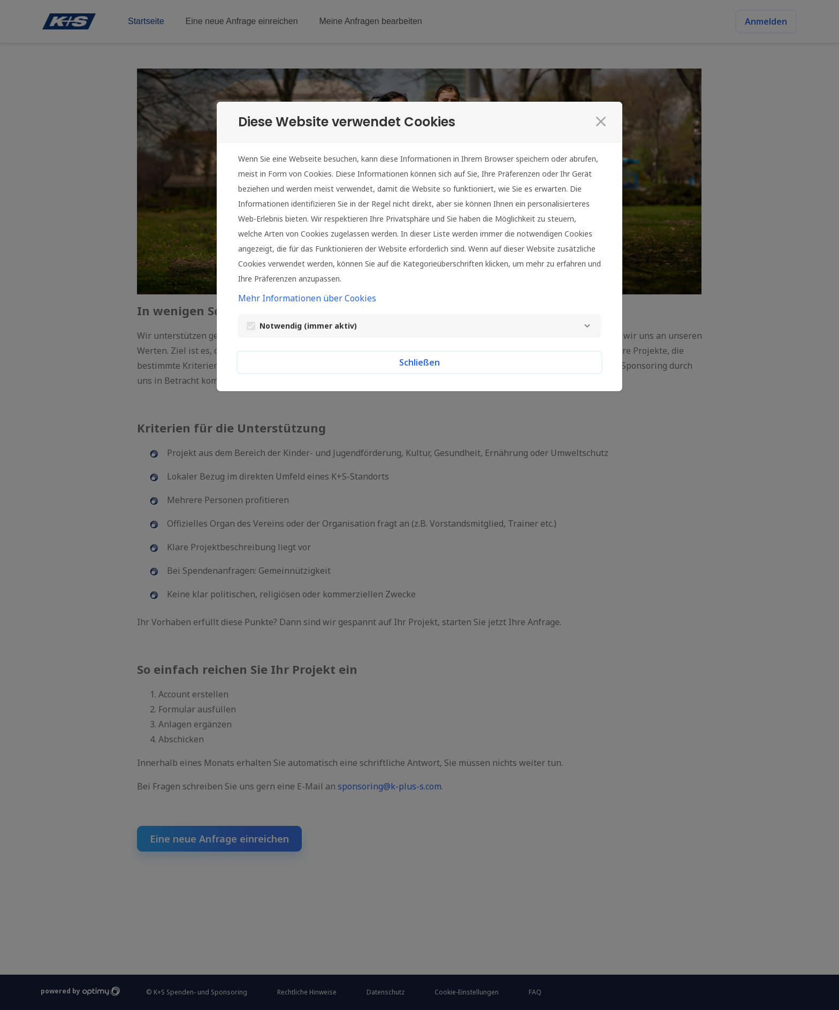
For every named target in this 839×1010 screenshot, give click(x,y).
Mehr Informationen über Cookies (307, 298)
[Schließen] (601, 121)
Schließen (419, 362)
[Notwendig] (587, 326)
